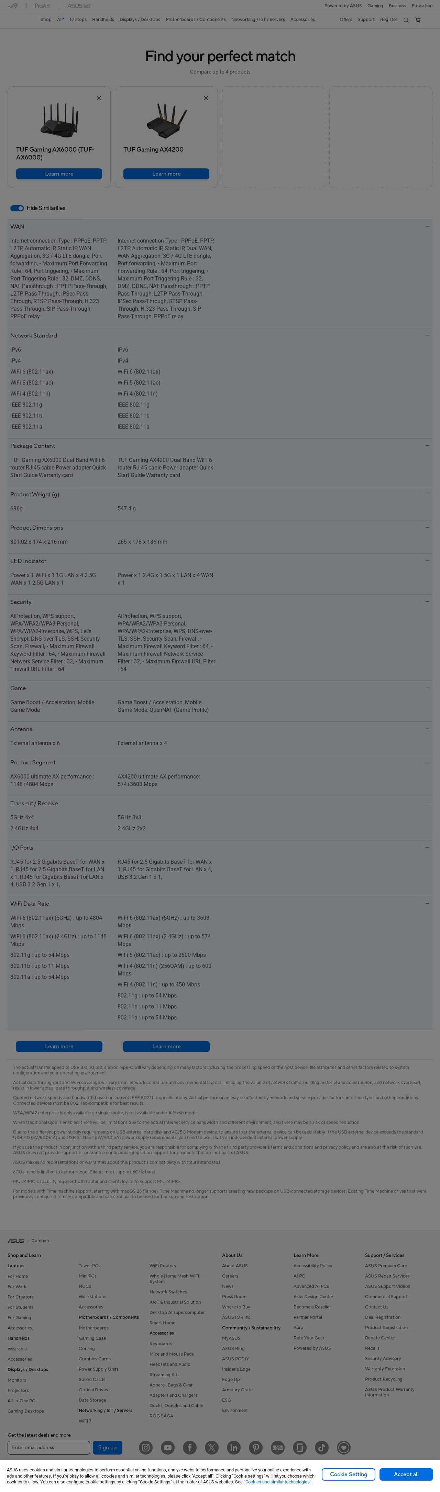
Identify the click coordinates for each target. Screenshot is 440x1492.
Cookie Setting (348, 1474)
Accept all (406, 1474)
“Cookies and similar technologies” (277, 1481)
